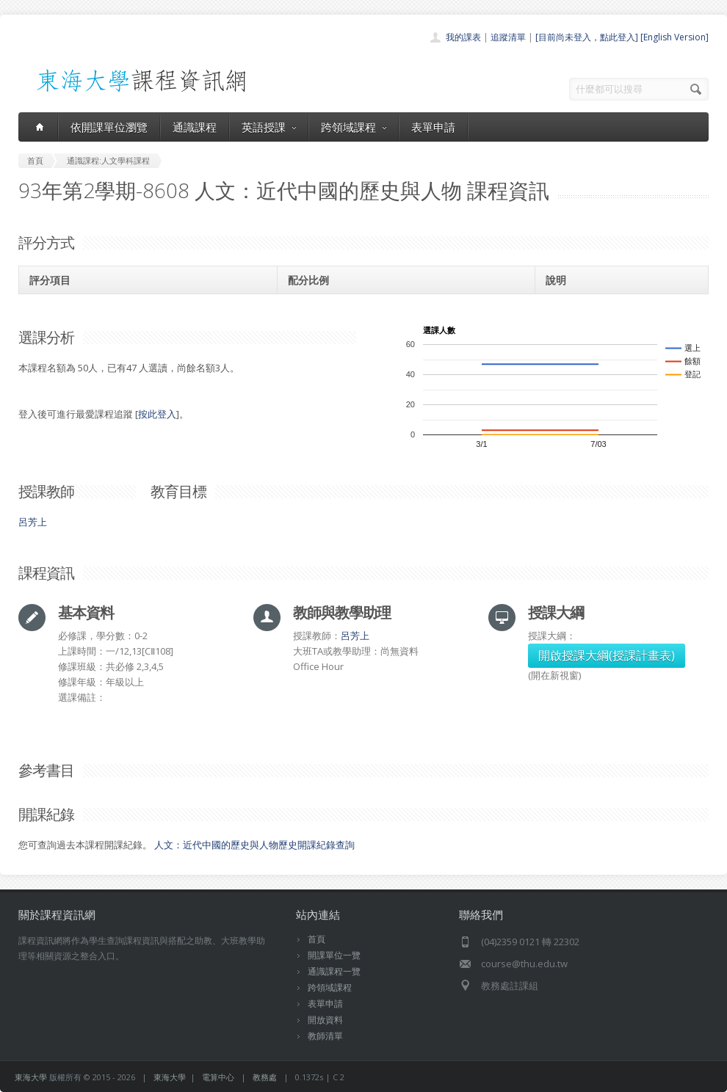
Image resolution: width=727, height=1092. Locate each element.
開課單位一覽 (334, 955)
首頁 (316, 939)
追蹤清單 (508, 37)
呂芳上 (32, 521)
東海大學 (31, 1076)
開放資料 (325, 1019)
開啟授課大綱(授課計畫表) (606, 655)
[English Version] (674, 37)
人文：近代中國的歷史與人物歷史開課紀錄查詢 (254, 844)
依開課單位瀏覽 (109, 127)
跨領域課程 (353, 127)
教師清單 (325, 1036)
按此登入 (157, 414)
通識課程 (195, 127)
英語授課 (269, 127)
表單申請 (433, 127)
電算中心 (218, 1076)
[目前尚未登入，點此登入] (586, 37)
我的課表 (463, 37)
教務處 (265, 1076)
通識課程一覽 (334, 971)
